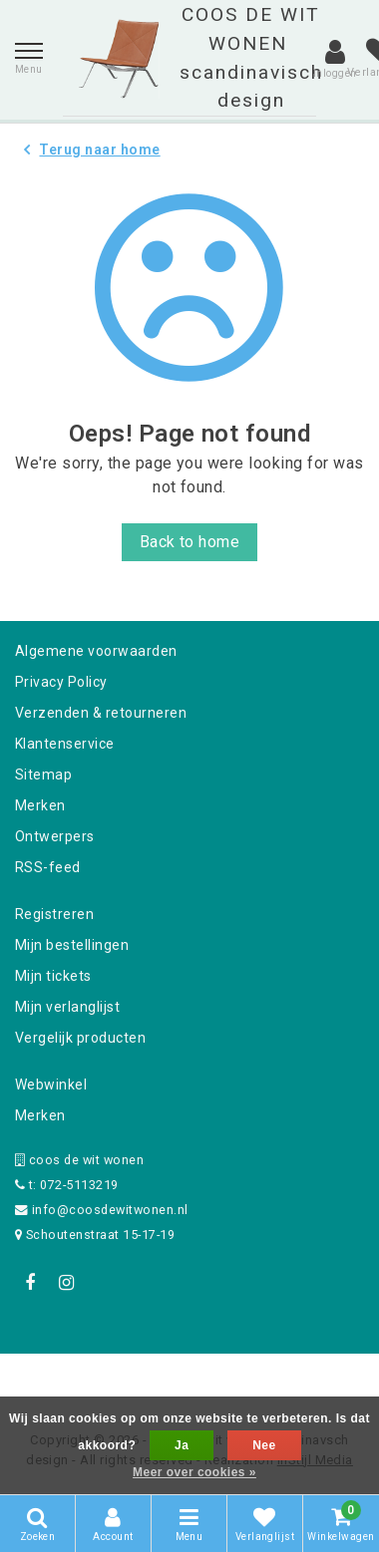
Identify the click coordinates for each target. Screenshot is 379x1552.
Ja (182, 1445)
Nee (263, 1445)
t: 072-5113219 (67, 1184)
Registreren (54, 914)
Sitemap (43, 774)
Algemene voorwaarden (96, 651)
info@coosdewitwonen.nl (102, 1209)
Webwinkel (51, 1084)
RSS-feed (48, 867)
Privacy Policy (61, 682)
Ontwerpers (55, 836)
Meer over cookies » (194, 1472)
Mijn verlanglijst (67, 1007)
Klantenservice (65, 744)
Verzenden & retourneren (101, 713)
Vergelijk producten (80, 1038)
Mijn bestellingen (72, 945)
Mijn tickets (53, 976)
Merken (40, 805)
